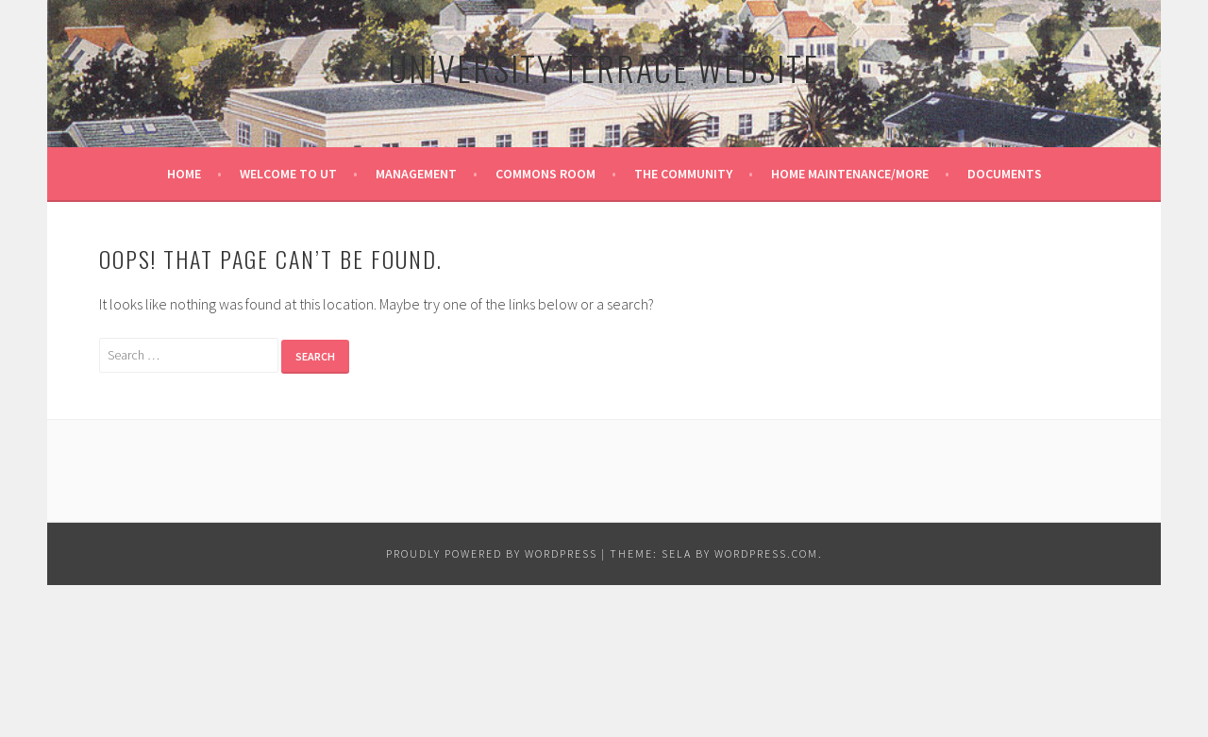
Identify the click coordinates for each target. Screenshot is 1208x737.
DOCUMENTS (1004, 173)
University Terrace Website (604, 67)
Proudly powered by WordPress (491, 553)
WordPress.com (766, 553)
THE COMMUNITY (683, 173)
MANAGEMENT (416, 173)
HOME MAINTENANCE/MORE (850, 173)
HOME (184, 173)
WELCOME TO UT (288, 173)
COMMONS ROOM (545, 173)
